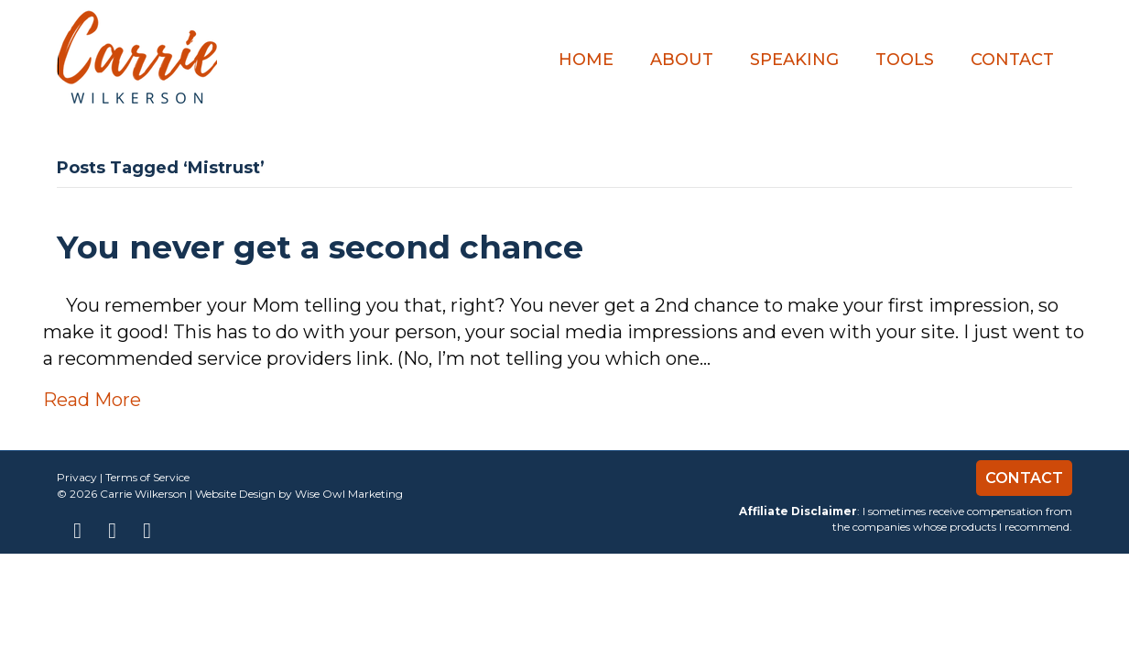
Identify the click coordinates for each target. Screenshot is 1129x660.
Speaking (794, 60)
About (681, 60)
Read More (92, 400)
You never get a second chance (320, 247)
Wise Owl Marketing (349, 493)
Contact (1012, 60)
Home (586, 60)
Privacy (77, 477)
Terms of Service (147, 477)
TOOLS (904, 60)
